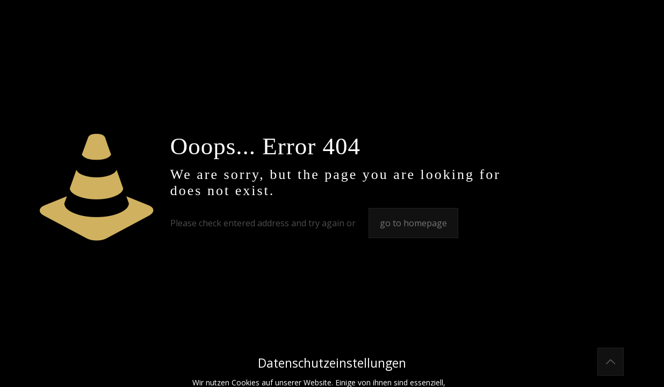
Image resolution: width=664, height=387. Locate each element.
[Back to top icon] (610, 362)
